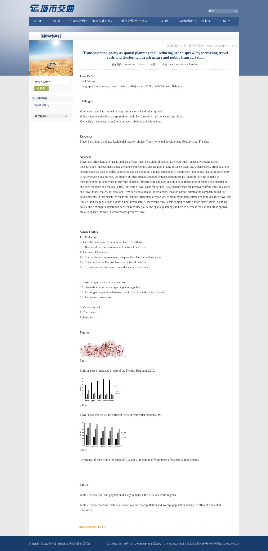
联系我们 (86, 543)
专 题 (164, 21)
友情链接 (63, 543)
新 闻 (57, 21)
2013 (234, 45)
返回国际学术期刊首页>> (93, 527)
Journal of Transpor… (218, 45)
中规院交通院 (78, 21)
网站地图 (75, 543)
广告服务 (34, 543)
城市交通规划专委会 (134, 21)
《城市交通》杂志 (101, 21)
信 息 (226, 21)
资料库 (206, 21)
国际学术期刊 (187, 21)
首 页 (37, 21)
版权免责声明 (48, 543)
